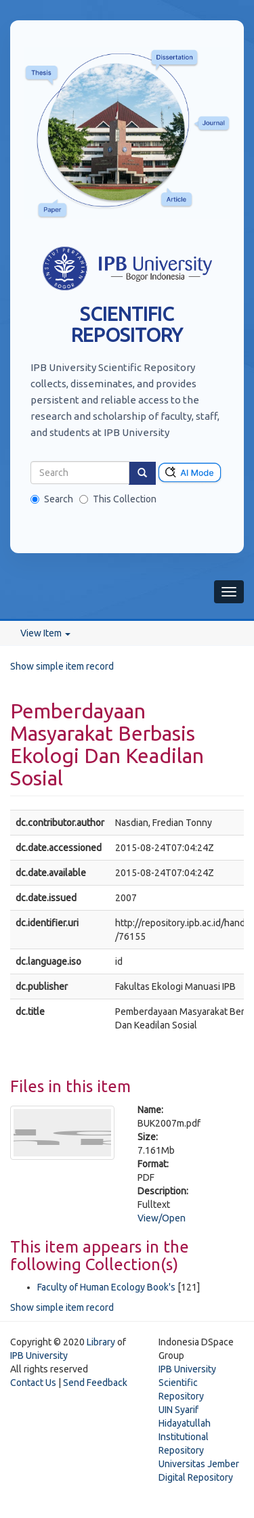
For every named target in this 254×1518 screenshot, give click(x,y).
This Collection (117, 499)
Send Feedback (95, 1382)
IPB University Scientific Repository (187, 1383)
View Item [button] (45, 633)
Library (101, 1342)
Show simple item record (62, 666)
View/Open (161, 1218)
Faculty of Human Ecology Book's (106, 1287)
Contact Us (33, 1382)
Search (51, 499)
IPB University (39, 1355)
